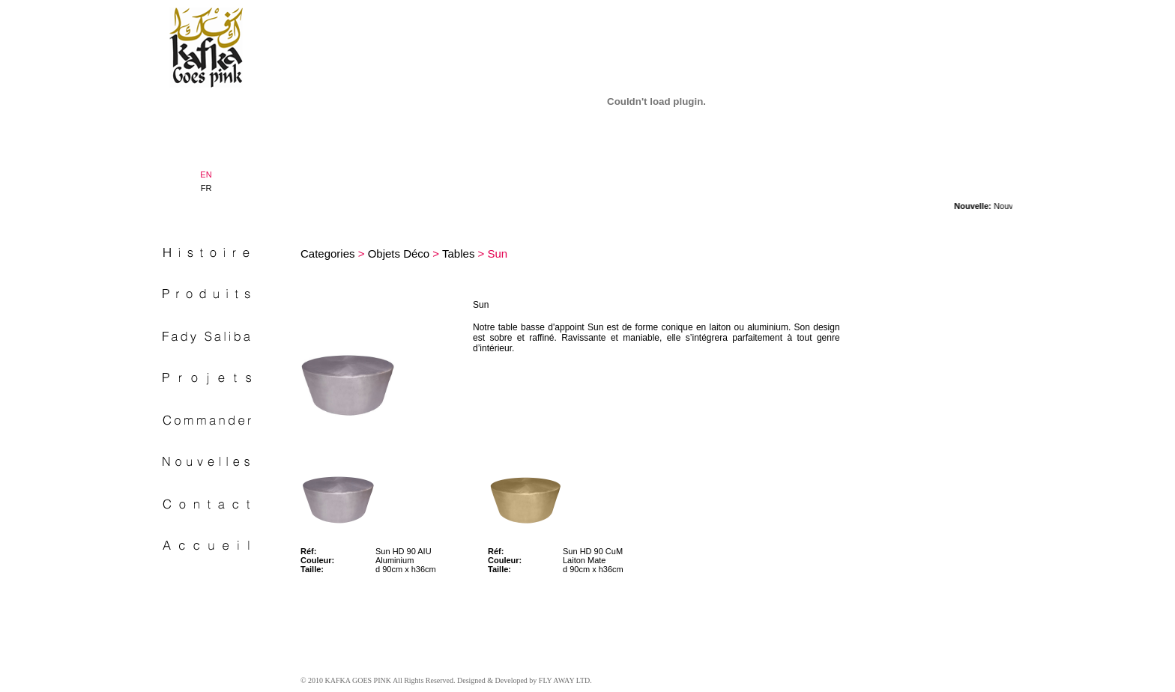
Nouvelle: (980, 205)
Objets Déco (399, 253)
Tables (458, 253)
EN (205, 174)
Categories (327, 253)
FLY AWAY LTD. (565, 680)
